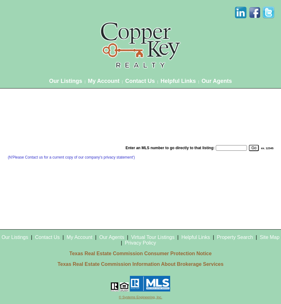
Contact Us (140, 81)
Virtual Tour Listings (153, 237)
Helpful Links (178, 81)
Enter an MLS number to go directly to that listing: (170, 148)
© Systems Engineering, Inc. (140, 297)
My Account (103, 81)
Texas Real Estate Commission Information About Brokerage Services (140, 264)
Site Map (269, 237)
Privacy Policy (140, 243)
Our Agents (216, 81)
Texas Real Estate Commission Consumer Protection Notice (140, 253)
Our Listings (65, 81)
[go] (254, 148)
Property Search (235, 237)
